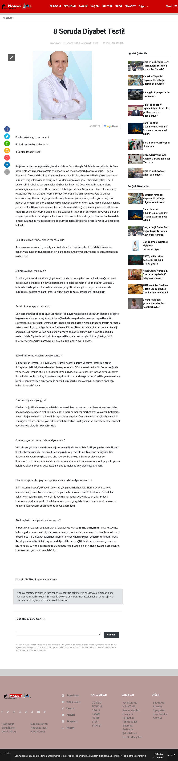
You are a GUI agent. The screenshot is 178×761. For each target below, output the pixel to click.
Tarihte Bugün (130, 721)
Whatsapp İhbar (38, 727)
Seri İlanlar (128, 729)
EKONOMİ (69, 6)
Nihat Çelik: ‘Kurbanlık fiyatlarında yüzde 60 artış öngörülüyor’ (155, 274)
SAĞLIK (83, 6)
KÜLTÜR (107, 6)
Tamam (157, 757)
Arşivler (68, 714)
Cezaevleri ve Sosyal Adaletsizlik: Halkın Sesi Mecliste (156, 159)
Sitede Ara (158, 702)
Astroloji (157, 718)
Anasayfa (8, 18)
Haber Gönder (37, 731)
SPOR (118, 6)
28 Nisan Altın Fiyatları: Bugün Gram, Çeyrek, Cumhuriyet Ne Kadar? (155, 289)
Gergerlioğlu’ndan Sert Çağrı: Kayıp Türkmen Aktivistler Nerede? (156, 66)
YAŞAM (95, 6)
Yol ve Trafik (129, 706)
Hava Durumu (130, 702)
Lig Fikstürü (129, 718)
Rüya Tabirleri (160, 714)
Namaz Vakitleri (131, 710)
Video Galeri (71, 702)
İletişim (68, 727)
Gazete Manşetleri (132, 737)
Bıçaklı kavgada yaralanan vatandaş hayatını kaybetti (154, 303)
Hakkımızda (8, 724)
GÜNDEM (55, 6)
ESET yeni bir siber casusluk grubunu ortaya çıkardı (153, 260)
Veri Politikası (9, 731)
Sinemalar (128, 725)
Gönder (111, 634)
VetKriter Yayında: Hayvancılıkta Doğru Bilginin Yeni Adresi (154, 80)
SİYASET (130, 6)
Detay (159, 754)
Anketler (157, 706)
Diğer (142, 6)
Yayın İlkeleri (8, 727)
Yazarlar (68, 708)
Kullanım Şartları (39, 724)
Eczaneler (128, 714)
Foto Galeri (70, 695)
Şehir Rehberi (130, 733)
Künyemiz (70, 721)
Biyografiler (159, 710)
